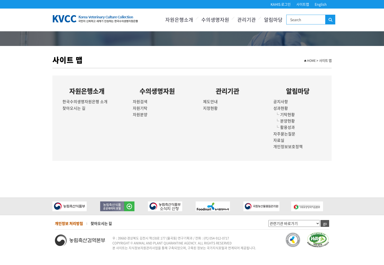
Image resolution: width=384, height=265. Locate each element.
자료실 (278, 140)
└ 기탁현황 (284, 114)
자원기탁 (140, 108)
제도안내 (210, 101)
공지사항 (280, 101)
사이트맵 (302, 4)
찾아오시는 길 (73, 108)
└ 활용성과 (284, 127)
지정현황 (210, 108)
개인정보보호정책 (288, 146)
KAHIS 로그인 (281, 4)
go (325, 223)
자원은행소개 (179, 19)
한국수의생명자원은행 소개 (85, 101)
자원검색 (140, 101)
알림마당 (273, 19)
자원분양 (140, 114)
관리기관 (246, 19)
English (321, 4)
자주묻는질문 (284, 134)
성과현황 (280, 108)
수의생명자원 (215, 19)
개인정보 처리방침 (69, 223)
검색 (330, 20)
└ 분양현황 (284, 121)
